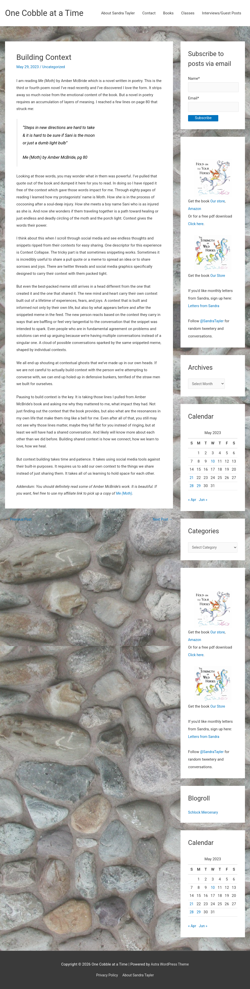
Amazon (195, 211)
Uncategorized (54, 67)
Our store (218, 203)
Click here (196, 226)
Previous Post (19, 520)
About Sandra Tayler (118, 13)
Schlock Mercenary (204, 816)
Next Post (161, 520)
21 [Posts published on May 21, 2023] (192, 480)
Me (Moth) (124, 494)
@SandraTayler (212, 323)
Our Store (218, 278)
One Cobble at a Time (47, 13)
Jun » (203, 503)
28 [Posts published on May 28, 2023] (192, 489)
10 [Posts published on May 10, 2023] (213, 464)
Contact (148, 13)
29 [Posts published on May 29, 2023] (199, 489)
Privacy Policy (105, 975)
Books (168, 13)
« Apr (192, 503)
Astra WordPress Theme (170, 964)
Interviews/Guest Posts (221, 13)
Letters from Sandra (205, 308)
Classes (188, 13)
